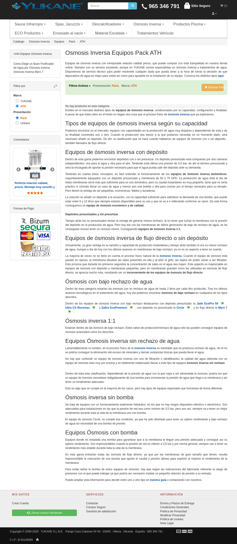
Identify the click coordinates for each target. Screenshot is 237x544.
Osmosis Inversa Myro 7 (28, 72)
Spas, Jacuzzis (69, 24)
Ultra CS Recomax (77, 307)
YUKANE (24, 101)
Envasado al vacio (69, 33)
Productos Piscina (189, 24)
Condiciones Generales (174, 507)
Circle (180, 307)
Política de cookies (171, 519)
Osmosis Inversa (149, 24)
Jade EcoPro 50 (207, 303)
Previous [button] (18, 169)
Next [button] (52, 169)
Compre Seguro (96, 507)
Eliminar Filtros (214, 87)
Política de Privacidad (173, 511)
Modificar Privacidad (172, 515)
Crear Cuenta (20, 503)
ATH (21, 106)
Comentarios (21, 139)
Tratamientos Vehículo (155, 33)
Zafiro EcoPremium (114, 307)
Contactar (92, 503)
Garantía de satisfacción (101, 511)
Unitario (23, 123)
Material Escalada (111, 33)
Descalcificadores (108, 24)
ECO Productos (29, 33)
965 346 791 (161, 6)
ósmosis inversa (179, 114)
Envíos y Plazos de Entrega (177, 503)
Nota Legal (167, 523)
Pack (21, 118)
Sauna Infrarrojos (30, 24)
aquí (221, 75)
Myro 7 (222, 307)
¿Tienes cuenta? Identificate (44, 512)
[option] (35, 172)
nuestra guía (158, 480)
